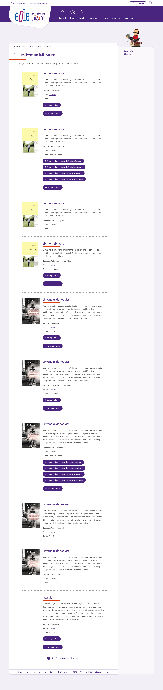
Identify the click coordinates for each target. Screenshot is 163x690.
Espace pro (128, 18)
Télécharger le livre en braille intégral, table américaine (64, 179)
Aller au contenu (19, 3)
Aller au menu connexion (40, 3)
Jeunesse (93, 18)
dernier (74, 658)
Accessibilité (50, 672)
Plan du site (37, 672)
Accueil (28, 46)
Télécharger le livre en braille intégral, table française (63, 173)
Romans (52, 94)
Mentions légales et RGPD (67, 672)
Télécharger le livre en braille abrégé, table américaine (64, 167)
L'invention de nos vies (56, 299)
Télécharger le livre (51, 105)
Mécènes (83, 672)
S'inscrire (127, 54)
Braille (82, 18)
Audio (72, 18)
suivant (64, 658)
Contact (21, 672)
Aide (28, 672)
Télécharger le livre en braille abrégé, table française (63, 161)
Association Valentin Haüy (99, 672)
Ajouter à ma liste (54, 113)
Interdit (47, 597)
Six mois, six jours (53, 73)
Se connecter (129, 51)
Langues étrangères (111, 18)
